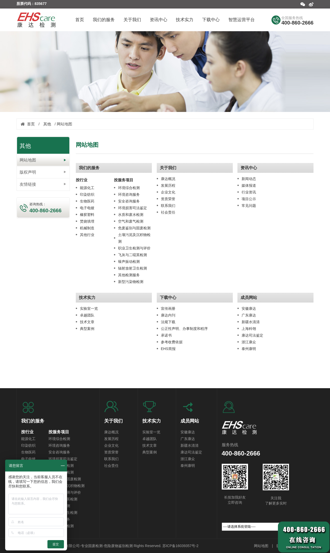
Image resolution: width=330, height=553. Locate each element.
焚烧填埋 (87, 221)
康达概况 (168, 179)
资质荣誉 (168, 199)
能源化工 (87, 188)
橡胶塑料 (87, 215)
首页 (31, 124)
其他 (47, 124)
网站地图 (28, 160)
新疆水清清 (251, 322)
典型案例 (87, 329)
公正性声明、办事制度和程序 (184, 329)
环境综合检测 (129, 188)
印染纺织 (87, 194)
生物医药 (87, 201)
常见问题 (249, 206)
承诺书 (166, 335)
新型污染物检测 (130, 282)
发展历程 (168, 185)
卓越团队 (87, 315)
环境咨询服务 (129, 194)
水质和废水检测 (130, 215)
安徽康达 (249, 308)
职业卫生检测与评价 (134, 248)
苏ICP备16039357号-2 (180, 546)
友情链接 (28, 184)
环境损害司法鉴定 (132, 208)
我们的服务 (89, 168)
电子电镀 (87, 208)
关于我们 (168, 168)
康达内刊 (168, 315)
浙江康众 (249, 342)
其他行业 (87, 235)
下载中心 (168, 297)
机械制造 (87, 228)
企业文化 (168, 192)
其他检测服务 (129, 275)
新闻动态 (249, 179)
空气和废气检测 (130, 221)
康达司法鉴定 (252, 335)
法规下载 (168, 322)
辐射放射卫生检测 (132, 268)
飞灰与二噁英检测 (132, 255)
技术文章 (87, 322)
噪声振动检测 (129, 261)
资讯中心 (249, 168)
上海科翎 (249, 329)
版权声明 (28, 172)
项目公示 (249, 199)
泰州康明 (249, 349)
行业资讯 (249, 192)
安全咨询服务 (129, 201)
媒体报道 (249, 185)
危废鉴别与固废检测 (134, 228)
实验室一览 (89, 308)
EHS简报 (168, 349)
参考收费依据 (172, 342)
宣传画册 (168, 308)
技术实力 (87, 297)
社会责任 (168, 212)
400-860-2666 (297, 23)
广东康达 (249, 315)
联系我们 (168, 206)
